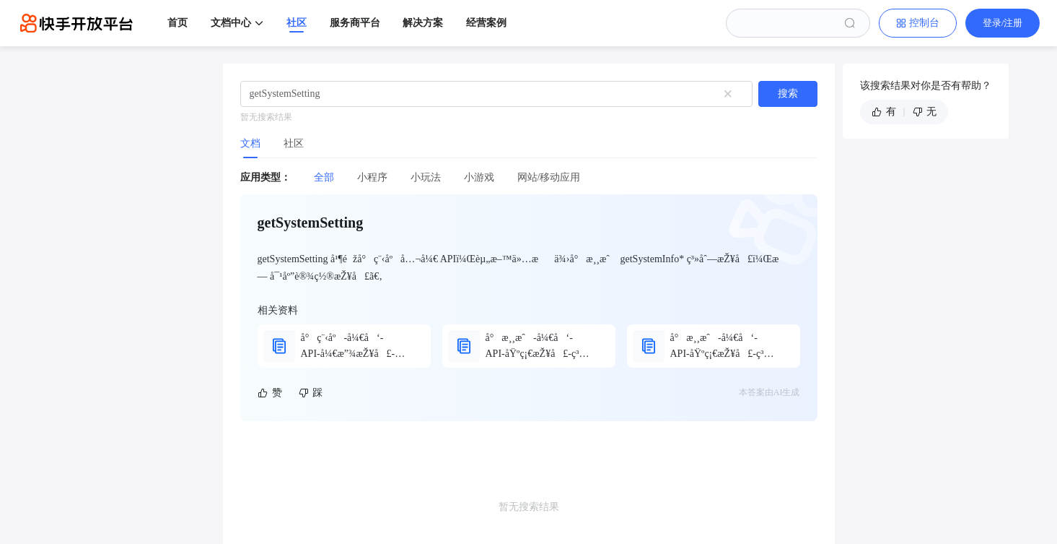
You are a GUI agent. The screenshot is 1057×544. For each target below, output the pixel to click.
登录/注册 (1003, 22)
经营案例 (486, 22)
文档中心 (231, 22)
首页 (177, 22)
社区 (296, 22)
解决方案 (423, 22)
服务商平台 (355, 22)
